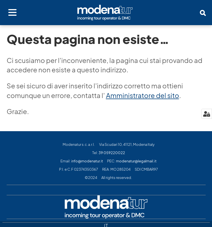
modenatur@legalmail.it (136, 161)
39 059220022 (112, 153)
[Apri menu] (12, 12)
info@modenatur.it (87, 161)
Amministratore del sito (142, 95)
